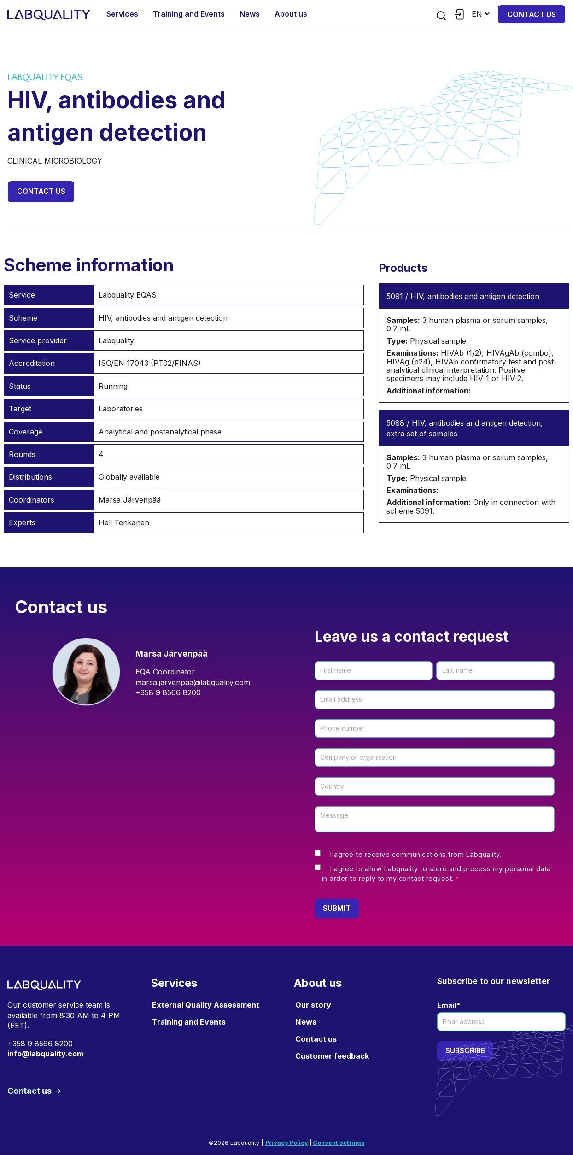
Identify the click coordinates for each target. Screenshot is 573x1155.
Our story (313, 1005)
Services (122, 13)
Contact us (531, 14)
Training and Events (189, 13)
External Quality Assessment (205, 1005)
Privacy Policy (286, 1143)
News (250, 13)
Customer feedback (332, 1056)
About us (291, 13)
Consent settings (339, 1143)
